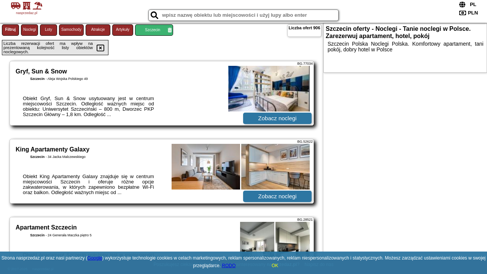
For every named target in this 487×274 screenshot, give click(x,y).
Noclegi (29, 29)
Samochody (71, 29)
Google (95, 258)
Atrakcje (98, 29)
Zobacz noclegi (277, 118)
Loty (48, 29)
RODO (229, 265)
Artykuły (123, 29)
